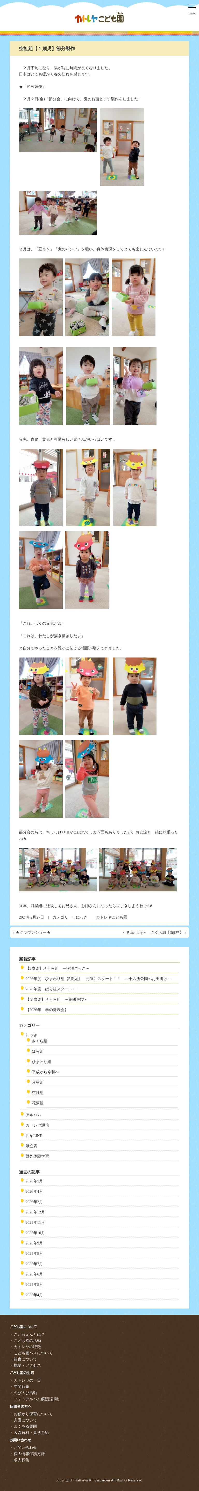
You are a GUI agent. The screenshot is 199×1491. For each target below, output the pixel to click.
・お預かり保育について (31, 1414)
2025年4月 (34, 1295)
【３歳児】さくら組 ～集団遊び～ (57, 999)
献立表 (31, 1146)
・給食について (23, 1359)
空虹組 (38, 1093)
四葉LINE (34, 1136)
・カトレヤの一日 (25, 1380)
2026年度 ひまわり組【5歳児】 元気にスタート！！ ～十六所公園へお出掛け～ (99, 979)
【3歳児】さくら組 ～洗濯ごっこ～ (58, 968)
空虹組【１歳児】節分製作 (47, 48)
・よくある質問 (23, 1426)
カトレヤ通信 (37, 1125)
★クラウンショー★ (33, 932)
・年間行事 (19, 1387)
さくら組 (39, 1041)
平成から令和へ (45, 1072)
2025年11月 (35, 1222)
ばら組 (38, 1051)
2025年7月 (34, 1264)
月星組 (38, 1082)
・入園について (23, 1420)
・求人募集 (19, 1460)
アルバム (33, 1115)
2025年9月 (34, 1243)
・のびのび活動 (23, 1393)
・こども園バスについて (31, 1353)
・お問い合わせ (23, 1448)
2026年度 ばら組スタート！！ (53, 989)
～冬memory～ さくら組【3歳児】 (153, 932)
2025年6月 (34, 1274)
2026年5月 (34, 1181)
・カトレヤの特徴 (25, 1347)
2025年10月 (35, 1233)
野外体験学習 (37, 1156)
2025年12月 (35, 1212)
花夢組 (38, 1103)
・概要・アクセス (25, 1365)
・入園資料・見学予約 (29, 1433)
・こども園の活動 (25, 1341)
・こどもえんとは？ (27, 1334)
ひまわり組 (41, 1062)
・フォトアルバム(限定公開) (34, 1399)
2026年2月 (34, 1202)
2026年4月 (34, 1191)
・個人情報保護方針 (27, 1454)
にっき (82, 917)
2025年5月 (34, 1284)
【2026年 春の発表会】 (47, 1010)
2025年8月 (34, 1253)
